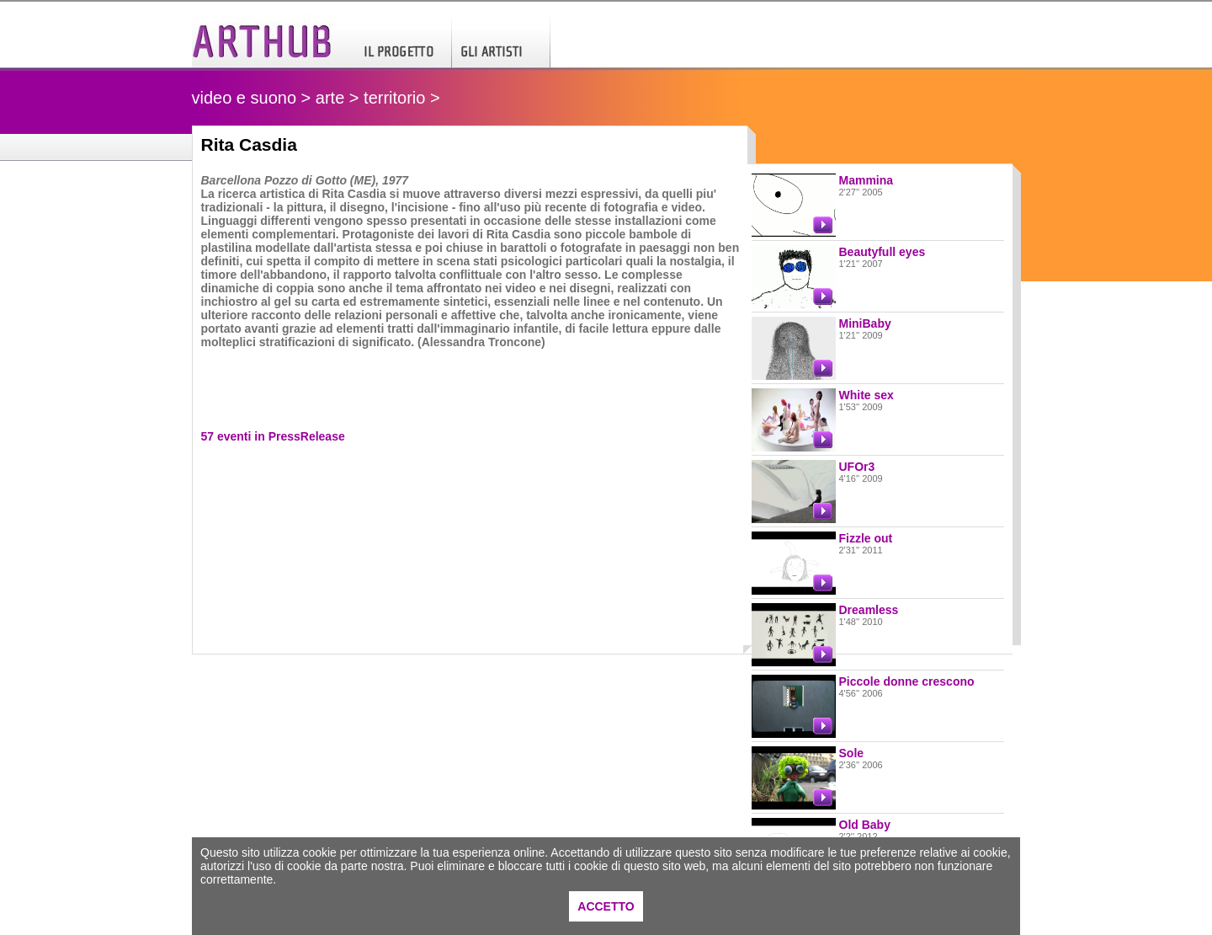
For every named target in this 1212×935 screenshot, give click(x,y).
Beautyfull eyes (882, 252)
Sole (851, 753)
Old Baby (864, 824)
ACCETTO (605, 906)
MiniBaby (865, 323)
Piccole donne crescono (907, 681)
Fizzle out (866, 538)
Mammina (866, 180)
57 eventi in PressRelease (273, 436)
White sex (866, 395)
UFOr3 (857, 466)
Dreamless (869, 610)
